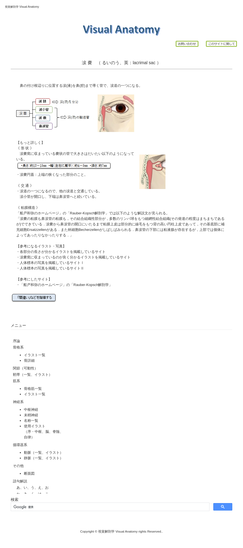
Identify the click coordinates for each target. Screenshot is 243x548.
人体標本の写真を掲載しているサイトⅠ (52, 263)
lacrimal (140, 62)
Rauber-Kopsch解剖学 (87, 213)
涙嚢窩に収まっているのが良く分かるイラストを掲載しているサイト (75, 257)
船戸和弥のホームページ (39, 213)
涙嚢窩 (25, 154)
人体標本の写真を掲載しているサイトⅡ (52, 268)
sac (153, 62)
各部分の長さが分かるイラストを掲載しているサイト (63, 252)
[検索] (109, 506)
